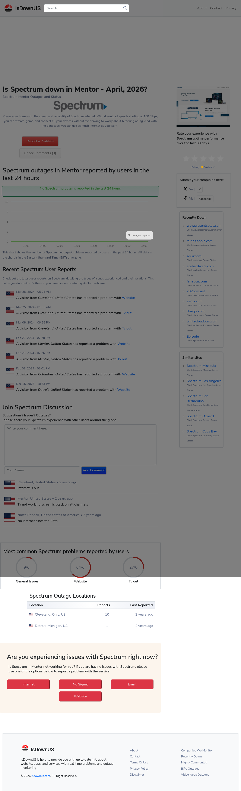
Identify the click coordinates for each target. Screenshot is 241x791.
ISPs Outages (190, 769)
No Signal (80, 684)
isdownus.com (40, 776)
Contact (135, 756)
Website (80, 696)
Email (132, 684)
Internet (28, 684)
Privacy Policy (139, 769)
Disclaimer (137, 775)
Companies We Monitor (197, 750)
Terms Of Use (139, 762)
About (134, 750)
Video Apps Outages (195, 775)
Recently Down (191, 756)
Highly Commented (194, 762)
